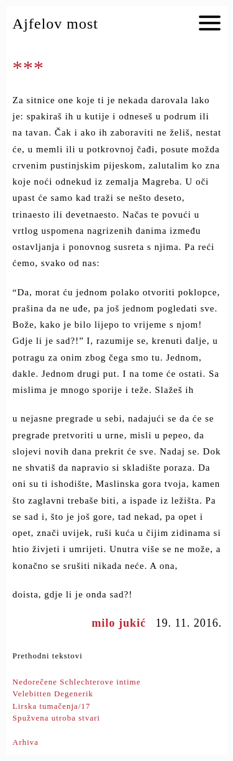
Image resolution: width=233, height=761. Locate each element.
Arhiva (25, 742)
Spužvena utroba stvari (56, 717)
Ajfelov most (55, 24)
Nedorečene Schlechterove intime (76, 681)
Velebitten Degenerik (52, 693)
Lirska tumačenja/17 (51, 706)
